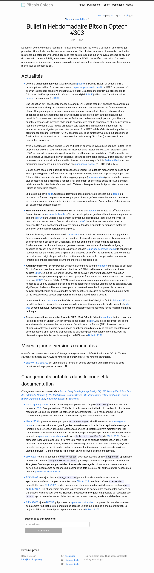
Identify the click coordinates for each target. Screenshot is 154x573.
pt (132, 15)
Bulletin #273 (120, 300)
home (69, 19)
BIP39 (39, 217)
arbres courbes (96, 177)
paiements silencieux (83, 500)
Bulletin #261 (112, 160)
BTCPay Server (74, 395)
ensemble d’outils (55, 214)
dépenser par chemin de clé (87, 87)
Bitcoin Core (66, 391)
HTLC (39, 408)
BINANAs (74, 398)
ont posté (102, 265)
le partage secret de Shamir (101, 249)
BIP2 (92, 320)
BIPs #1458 (32, 500)
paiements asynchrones (52, 435)
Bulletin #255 (92, 507)
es (107, 15)
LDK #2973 (32, 421)
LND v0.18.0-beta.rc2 (37, 362)
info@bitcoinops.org (31, 557)
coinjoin (30, 98)
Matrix (129, 4)
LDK (98, 391)
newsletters (81, 19)
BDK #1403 (32, 476)
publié (80, 83)
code (50, 193)
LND (104, 391)
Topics (105, 4)
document (52, 300)
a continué (106, 317)
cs (112, 15)
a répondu (74, 234)
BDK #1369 (51, 483)
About (82, 4)
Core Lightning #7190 (37, 404)
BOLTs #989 (112, 435)
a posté (93, 210)
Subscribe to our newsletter (40, 516)
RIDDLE (58, 98)
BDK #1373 (35, 487)
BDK (85, 395)
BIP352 (50, 500)
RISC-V (39, 280)
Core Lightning (81, 391)
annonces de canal (85, 164)
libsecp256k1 (114, 391)
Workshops (118, 4)
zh (120, 15)
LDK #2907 (32, 456)
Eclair (92, 391)
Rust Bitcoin (59, 395)
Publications (93, 4)
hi (116, 15)
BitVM (38, 273)
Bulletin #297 (95, 335)
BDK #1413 (83, 480)
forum (116, 193)
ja (104, 15)
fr (128, 15)
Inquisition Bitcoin (55, 398)
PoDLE (88, 94)
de (124, 15)
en (99, 15)
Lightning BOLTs (37, 398)
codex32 (82, 221)
